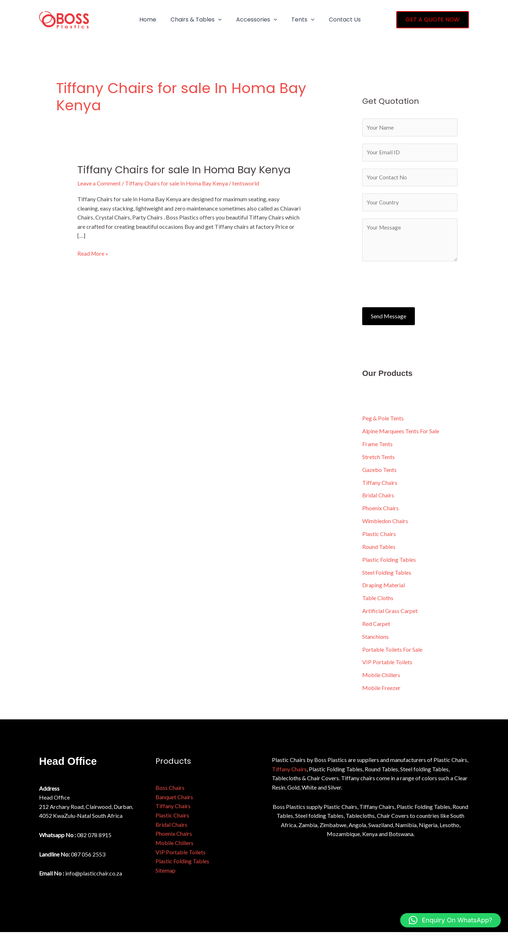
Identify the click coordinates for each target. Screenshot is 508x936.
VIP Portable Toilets (387, 665)
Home (146, 19)
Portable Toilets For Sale (392, 653)
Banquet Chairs (174, 800)
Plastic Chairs (379, 537)
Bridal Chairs (378, 498)
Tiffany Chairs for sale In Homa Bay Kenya (187, 169)
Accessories (249, 19)
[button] (213, 19)
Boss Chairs (169, 791)
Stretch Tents (378, 459)
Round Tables (379, 549)
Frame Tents (377, 446)
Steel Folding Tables (386, 575)
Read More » (93, 253)
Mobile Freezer (381, 691)
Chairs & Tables (191, 19)
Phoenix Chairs (380, 511)
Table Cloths (377, 601)
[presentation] (416, 285)
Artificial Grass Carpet (390, 614)
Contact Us (332, 19)
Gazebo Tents (379, 472)
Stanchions (375, 640)
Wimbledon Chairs (385, 524)
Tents (293, 19)
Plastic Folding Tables (389, 562)
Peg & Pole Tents (383, 421)
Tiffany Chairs (379, 485)
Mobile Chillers (381, 678)
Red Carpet (376, 627)
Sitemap (165, 873)
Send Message (388, 318)
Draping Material (383, 588)
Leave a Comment (99, 183)
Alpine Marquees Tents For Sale (400, 433)
